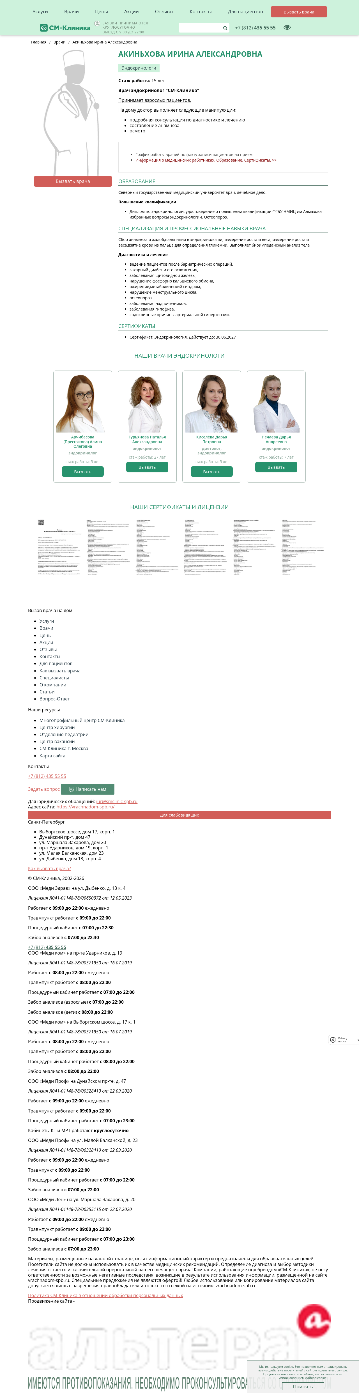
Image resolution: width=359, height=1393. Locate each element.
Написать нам (90, 789)
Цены (101, 25)
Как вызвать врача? (49, 868)
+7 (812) (47, 776)
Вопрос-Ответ (55, 699)
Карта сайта (52, 756)
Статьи (47, 692)
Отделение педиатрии (64, 734)
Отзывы (164, 25)
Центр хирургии (57, 727)
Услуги (40, 25)
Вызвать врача (73, 181)
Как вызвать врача (60, 671)
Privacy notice (342, 1040)
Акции (131, 25)
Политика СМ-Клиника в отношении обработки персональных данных (105, 1295)
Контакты (201, 25)
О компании (53, 685)
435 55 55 (291, 9)
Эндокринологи (139, 68)
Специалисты (54, 678)
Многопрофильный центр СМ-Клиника (82, 720)
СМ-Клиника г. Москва (64, 748)
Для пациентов (245, 25)
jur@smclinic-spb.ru (116, 801)
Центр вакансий (57, 741)
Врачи (71, 25)
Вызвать (82, 471)
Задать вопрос (44, 789)
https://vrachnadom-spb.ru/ (85, 807)
